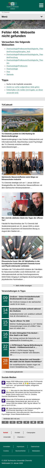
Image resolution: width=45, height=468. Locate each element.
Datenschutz (35, 446)
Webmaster (6, 463)
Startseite (10, 74)
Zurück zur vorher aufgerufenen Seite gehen (22, 87)
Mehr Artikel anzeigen (24, 286)
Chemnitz (20, 437)
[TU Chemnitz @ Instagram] (12, 422)
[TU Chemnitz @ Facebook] (5, 422)
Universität (7, 437)
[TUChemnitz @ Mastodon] (33, 422)
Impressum (20, 446)
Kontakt (17, 432)
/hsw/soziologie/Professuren (16, 66)
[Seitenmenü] (22, 17)
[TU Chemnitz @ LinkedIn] (19, 422)
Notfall (5, 432)
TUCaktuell (7, 105)
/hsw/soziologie (12, 69)
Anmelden (6, 446)
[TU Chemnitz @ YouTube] (40, 422)
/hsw (8, 72)
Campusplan (31, 432)
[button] (39, 5)
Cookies (6, 451)
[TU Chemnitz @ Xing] (26, 422)
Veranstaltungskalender (14, 372)
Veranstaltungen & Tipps (14, 291)
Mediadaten (36, 451)
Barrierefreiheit (21, 451)
